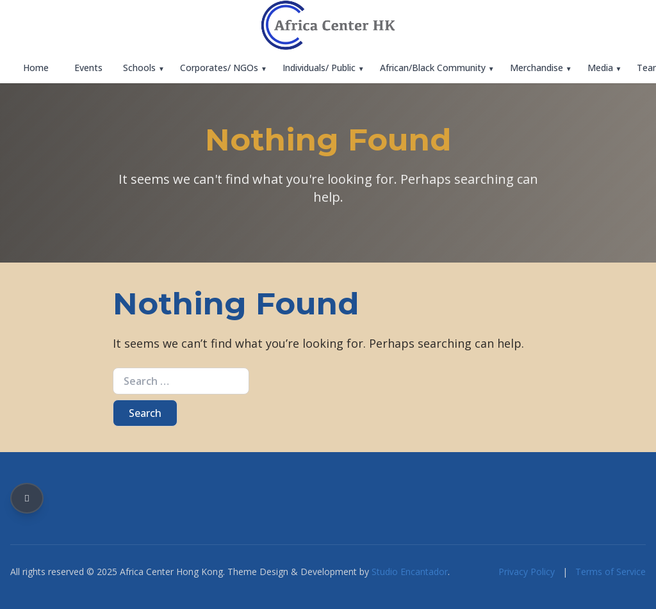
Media (600, 67)
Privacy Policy (526, 571)
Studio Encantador (410, 571)
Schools (139, 67)
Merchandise (536, 67)
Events (88, 67)
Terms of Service (610, 571)
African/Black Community (433, 67)
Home (36, 67)
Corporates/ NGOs (219, 67)
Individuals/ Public (319, 67)
